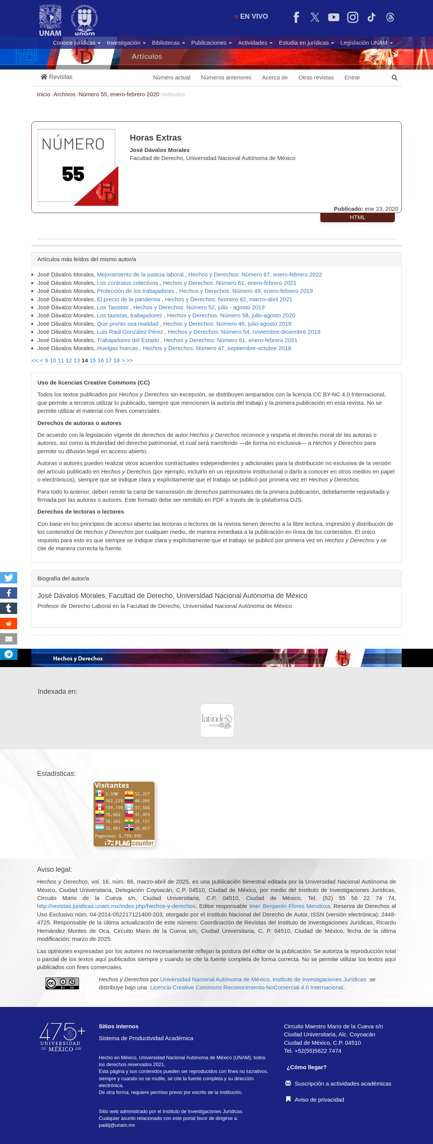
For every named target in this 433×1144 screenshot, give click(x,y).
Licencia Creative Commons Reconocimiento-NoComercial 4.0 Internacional (246, 987)
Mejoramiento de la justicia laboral (141, 274)
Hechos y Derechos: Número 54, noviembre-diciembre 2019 (244, 331)
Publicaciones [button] (211, 42)
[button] (56, 77)
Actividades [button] (255, 42)
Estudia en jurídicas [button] (306, 42)
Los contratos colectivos (128, 283)
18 (116, 360)
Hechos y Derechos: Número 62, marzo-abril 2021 (228, 299)
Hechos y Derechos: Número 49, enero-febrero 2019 (246, 291)
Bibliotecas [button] (168, 42)
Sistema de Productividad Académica (146, 1038)
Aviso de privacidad (314, 1099)
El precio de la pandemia (129, 299)
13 (77, 360)
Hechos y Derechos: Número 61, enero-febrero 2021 (230, 283)
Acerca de (275, 77)
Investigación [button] (126, 42)
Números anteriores (226, 77)
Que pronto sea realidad (128, 323)
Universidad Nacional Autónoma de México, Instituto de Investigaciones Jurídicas (263, 979)
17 (108, 360)
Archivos (65, 94)
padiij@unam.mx (117, 1125)
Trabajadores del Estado (129, 340)
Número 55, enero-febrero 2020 (120, 94)
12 (69, 360)
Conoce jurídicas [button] (77, 42)
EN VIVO (251, 16)
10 (53, 360)
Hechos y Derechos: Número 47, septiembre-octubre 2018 (217, 348)
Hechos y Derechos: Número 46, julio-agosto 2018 (227, 323)
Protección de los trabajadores (136, 291)
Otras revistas (316, 77)
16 (100, 360)
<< (35, 360)
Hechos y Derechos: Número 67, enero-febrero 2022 (255, 274)
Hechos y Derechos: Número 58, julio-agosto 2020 (231, 315)
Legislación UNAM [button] (366, 42)
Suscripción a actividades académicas (338, 1083)
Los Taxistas (113, 307)
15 (92, 360)
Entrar (352, 77)
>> (129, 360)
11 (61, 360)
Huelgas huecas (118, 348)
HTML (357, 217)
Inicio (44, 94)
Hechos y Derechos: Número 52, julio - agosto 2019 (199, 307)
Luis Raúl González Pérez (131, 331)
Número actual (172, 77)
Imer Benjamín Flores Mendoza (289, 906)
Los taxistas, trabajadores (130, 315)
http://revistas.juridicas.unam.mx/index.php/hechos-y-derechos (116, 906)
